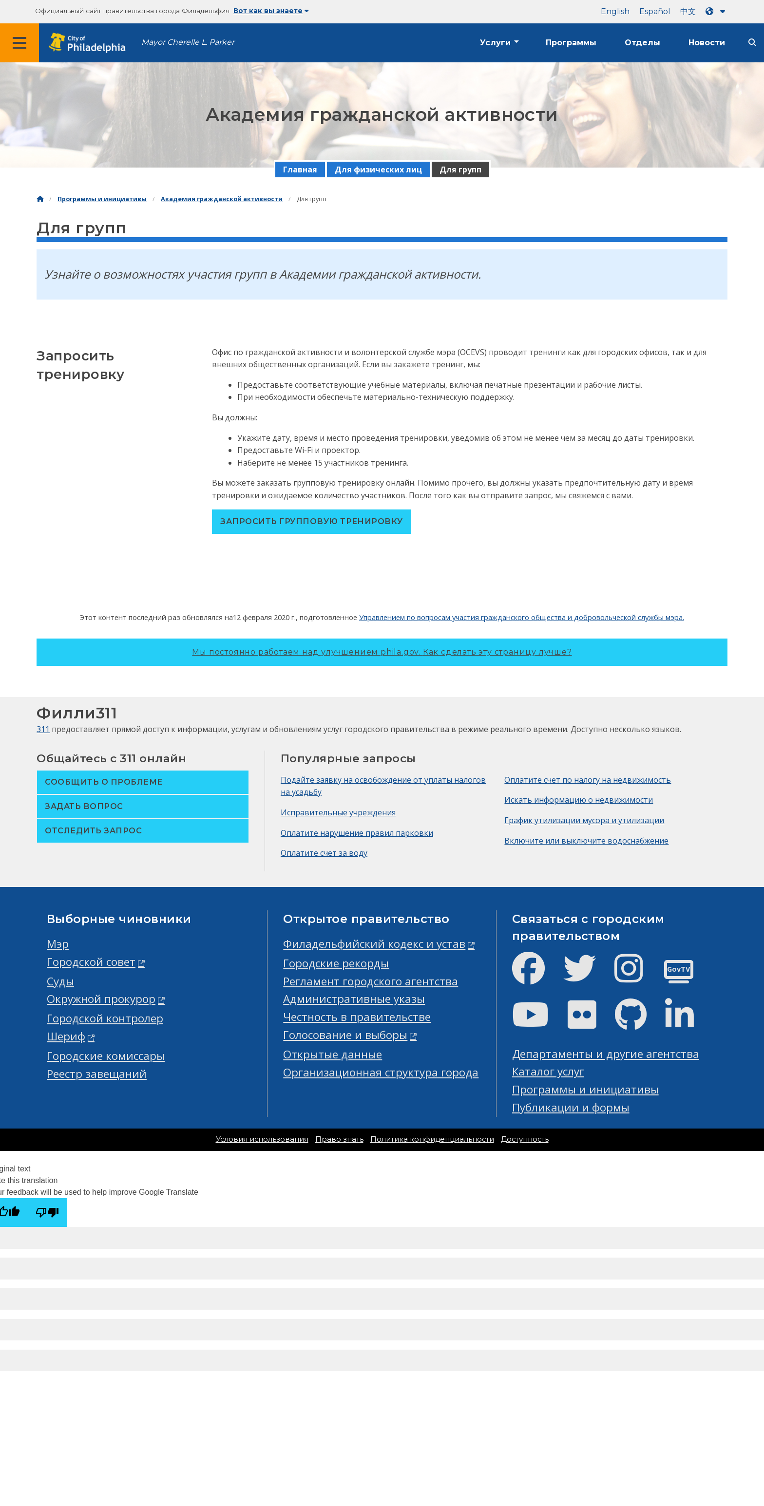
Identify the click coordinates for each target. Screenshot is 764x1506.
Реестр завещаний (97, 1073)
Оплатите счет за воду (324, 852)
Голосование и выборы (345, 1034)
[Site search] (752, 43)
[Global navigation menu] (19, 42)
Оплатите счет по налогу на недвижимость (587, 779)
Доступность (525, 1139)
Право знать (339, 1139)
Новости (706, 42)
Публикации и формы (571, 1107)
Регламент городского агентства (370, 981)
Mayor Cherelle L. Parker (187, 42)
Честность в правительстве (357, 1016)
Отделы (642, 42)
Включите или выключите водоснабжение (586, 840)
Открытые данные (332, 1054)
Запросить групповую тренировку (311, 521)
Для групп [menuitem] (460, 169)
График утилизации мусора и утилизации (584, 820)
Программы (571, 42)
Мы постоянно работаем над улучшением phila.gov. (382, 652)
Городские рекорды (336, 963)
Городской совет (91, 961)
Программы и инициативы (102, 199)
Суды (60, 981)
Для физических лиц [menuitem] (378, 169)
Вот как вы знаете (271, 11)
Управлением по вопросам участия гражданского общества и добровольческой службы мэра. (521, 617)
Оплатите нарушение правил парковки (357, 833)
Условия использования (262, 1139)
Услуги (495, 42)
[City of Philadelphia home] (90, 43)
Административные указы (354, 998)
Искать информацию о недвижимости (578, 799)
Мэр (58, 943)
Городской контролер (105, 1018)
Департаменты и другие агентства (605, 1053)
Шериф (66, 1036)
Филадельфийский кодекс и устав (374, 943)
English (615, 11)
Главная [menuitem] (300, 169)
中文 (688, 11)
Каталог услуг (548, 1071)
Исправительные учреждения (338, 812)
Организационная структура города (380, 1072)
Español (654, 11)
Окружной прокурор (101, 998)
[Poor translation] (47, 1212)
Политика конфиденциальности (432, 1139)
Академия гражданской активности (222, 199)
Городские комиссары (106, 1055)
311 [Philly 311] (43, 729)
